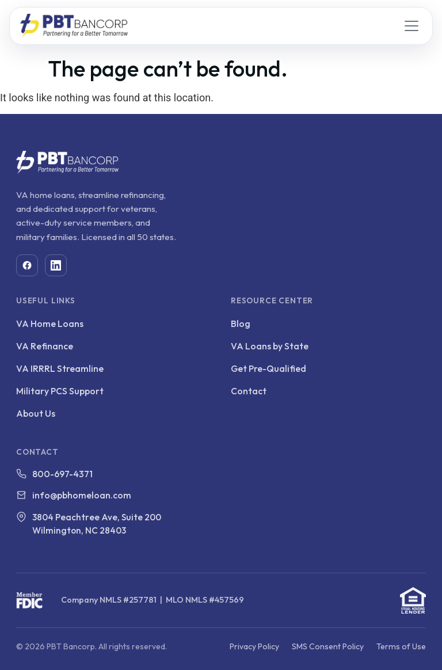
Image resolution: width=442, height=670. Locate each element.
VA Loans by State (269, 346)
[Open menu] (411, 26)
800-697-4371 (62, 473)
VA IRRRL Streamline (60, 368)
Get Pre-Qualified (268, 368)
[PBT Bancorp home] (74, 26)
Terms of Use (401, 646)
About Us (35, 413)
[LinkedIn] (56, 265)
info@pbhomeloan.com (81, 495)
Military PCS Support (60, 391)
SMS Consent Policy (328, 646)
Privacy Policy (254, 646)
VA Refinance (44, 346)
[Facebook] (27, 265)
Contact (248, 391)
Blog (240, 323)
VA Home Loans (49, 323)
